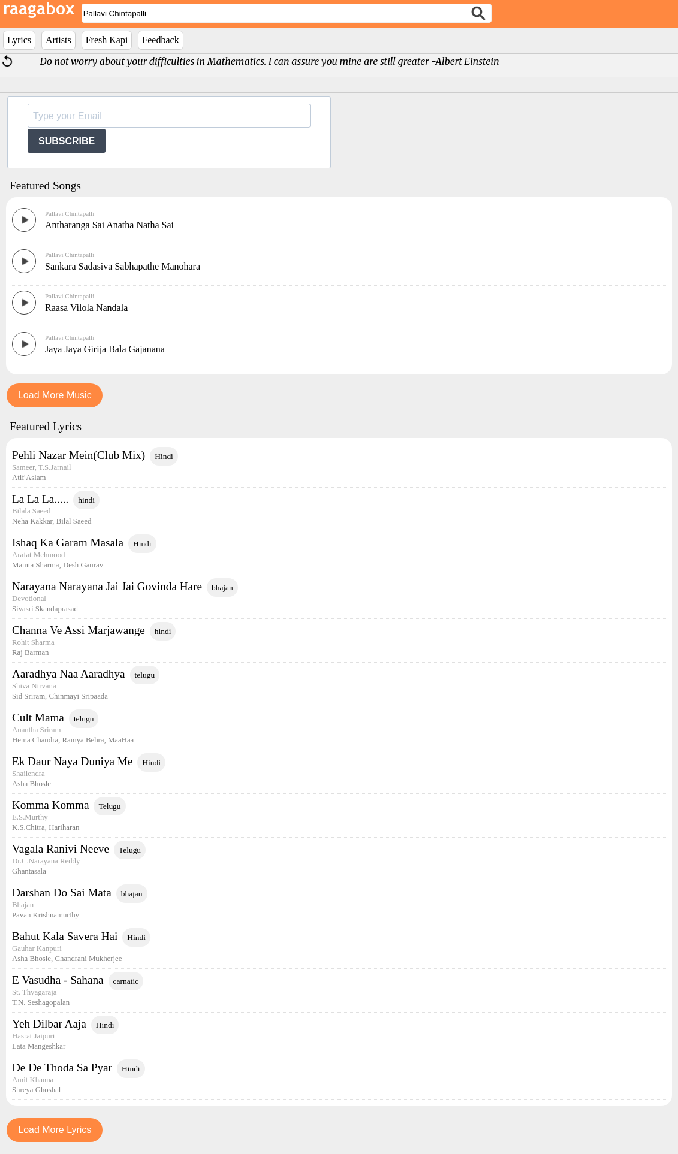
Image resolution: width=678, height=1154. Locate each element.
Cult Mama (38, 717)
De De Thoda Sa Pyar (62, 1067)
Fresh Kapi (107, 40)
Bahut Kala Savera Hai (64, 936)
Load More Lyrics (54, 1130)
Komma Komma (50, 805)
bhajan (222, 587)
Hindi (164, 456)
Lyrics (19, 40)
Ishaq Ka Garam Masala (67, 542)
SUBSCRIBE (66, 141)
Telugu (109, 806)
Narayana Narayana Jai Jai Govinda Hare (107, 586)
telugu (145, 674)
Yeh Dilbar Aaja (49, 1023)
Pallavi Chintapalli (69, 213)
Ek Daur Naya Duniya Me (72, 761)
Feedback (160, 40)
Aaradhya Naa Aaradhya (68, 673)
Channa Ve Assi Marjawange (78, 630)
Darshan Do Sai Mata (62, 892)
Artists (58, 40)
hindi (86, 500)
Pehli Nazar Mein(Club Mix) (78, 455)
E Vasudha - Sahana (58, 980)
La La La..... (40, 499)
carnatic (126, 981)
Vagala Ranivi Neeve (60, 848)
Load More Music (55, 395)
